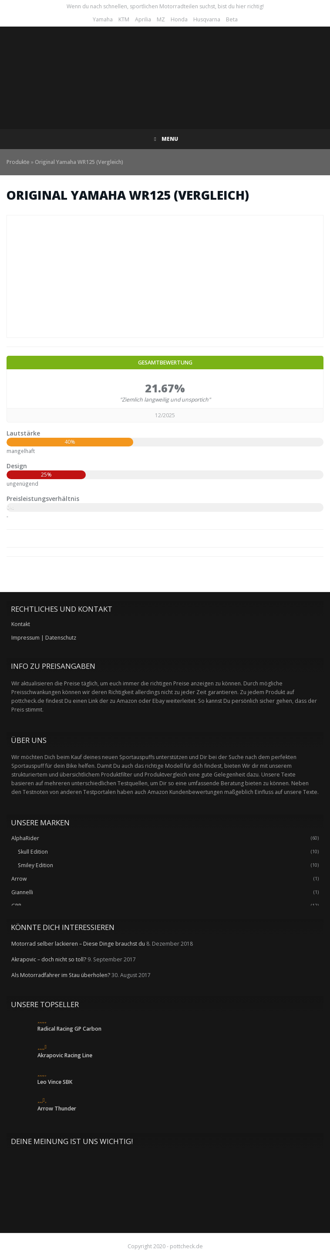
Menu (165, 139)
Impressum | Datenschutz (43, 637)
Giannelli (22, 892)
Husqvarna (206, 19)
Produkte (18, 162)
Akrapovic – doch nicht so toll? (48, 959)
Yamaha (103, 19)
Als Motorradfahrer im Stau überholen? (60, 975)
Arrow (19, 878)
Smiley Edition (35, 865)
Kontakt (20, 624)
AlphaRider (25, 838)
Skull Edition (33, 851)
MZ (161, 19)
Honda (179, 19)
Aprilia (143, 19)
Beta (232, 19)
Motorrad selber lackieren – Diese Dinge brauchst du (78, 943)
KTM (123, 19)
